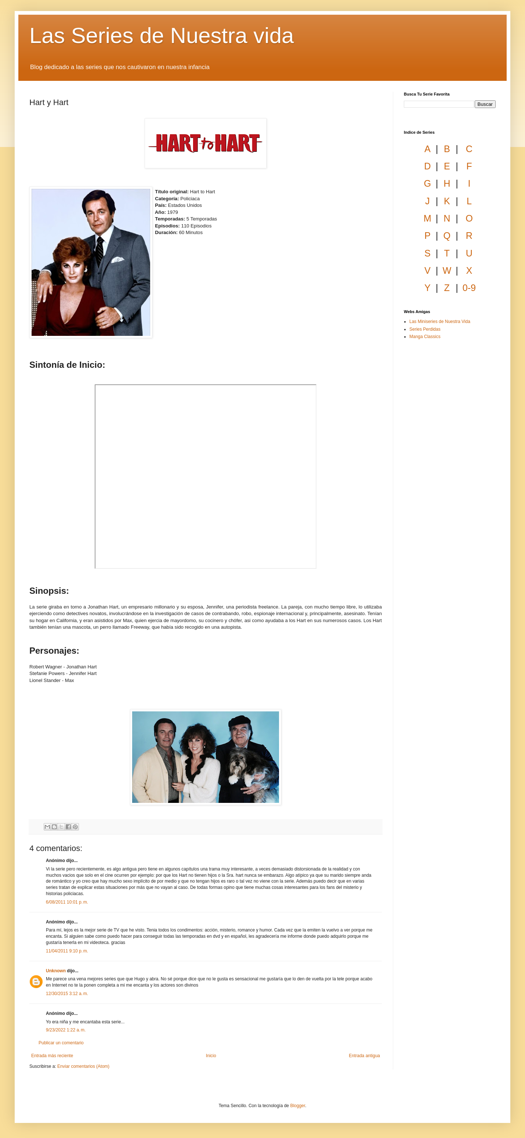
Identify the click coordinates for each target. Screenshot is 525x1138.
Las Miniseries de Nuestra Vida (439, 321)
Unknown (56, 970)
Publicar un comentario (61, 1042)
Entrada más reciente (52, 1055)
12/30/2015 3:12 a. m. (67, 993)
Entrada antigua (364, 1055)
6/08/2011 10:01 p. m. (67, 902)
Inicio (211, 1055)
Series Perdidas (425, 329)
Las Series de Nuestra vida (161, 35)
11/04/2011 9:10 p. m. (67, 951)
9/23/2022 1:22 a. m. (66, 1030)
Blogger (297, 1105)
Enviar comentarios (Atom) (83, 1066)
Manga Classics (425, 336)
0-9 (469, 288)
